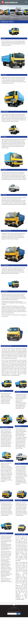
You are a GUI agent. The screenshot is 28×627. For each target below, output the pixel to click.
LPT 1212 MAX (4, 291)
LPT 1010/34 (4, 195)
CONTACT (18, 608)
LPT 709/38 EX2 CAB (6, 230)
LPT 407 (3, 38)
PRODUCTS (12, 608)
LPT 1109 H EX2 (4, 111)
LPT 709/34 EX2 (5, 265)
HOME (9, 608)
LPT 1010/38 (4, 169)
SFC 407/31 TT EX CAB (6, 346)
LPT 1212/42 (4, 75)
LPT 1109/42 (4, 136)
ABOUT (15, 608)
